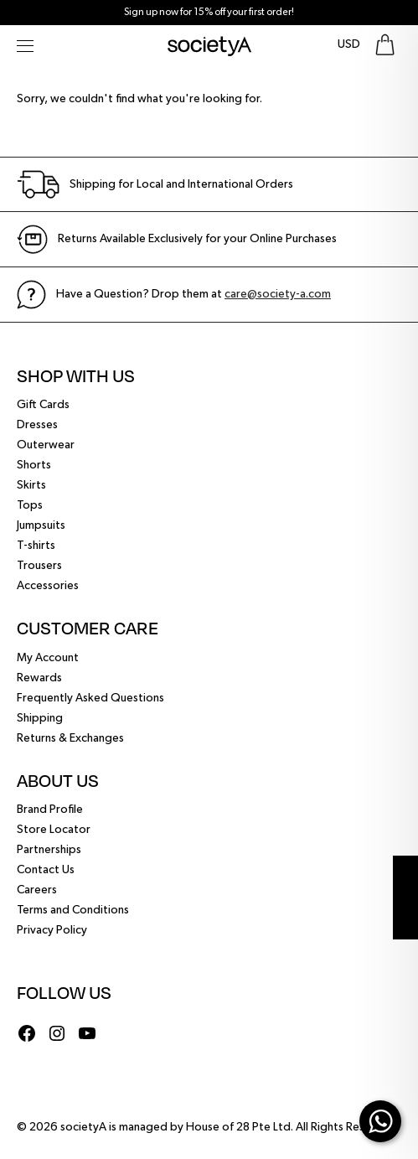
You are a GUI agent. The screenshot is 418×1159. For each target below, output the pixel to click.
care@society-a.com (277, 294)
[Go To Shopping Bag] (385, 45)
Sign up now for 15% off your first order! (209, 13)
